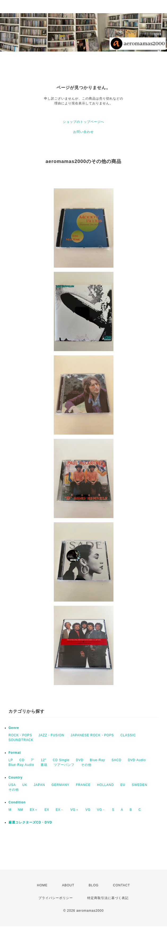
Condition (17, 802)
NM (20, 810)
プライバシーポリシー (55, 898)
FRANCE (83, 785)
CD (21, 760)
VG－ (101, 810)
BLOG (94, 885)
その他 (86, 765)
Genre (13, 728)
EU (122, 785)
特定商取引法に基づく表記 (108, 898)
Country (15, 777)
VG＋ (74, 810)
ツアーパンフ (64, 765)
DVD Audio (137, 760)
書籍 (44, 765)
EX (47, 810)
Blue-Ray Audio (21, 765)
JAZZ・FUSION (51, 735)
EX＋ (34, 810)
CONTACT (121, 885)
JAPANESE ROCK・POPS (92, 735)
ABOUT (68, 885)
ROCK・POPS (20, 735)
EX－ (60, 810)
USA (12, 785)
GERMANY (60, 785)
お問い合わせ (83, 132)
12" (43, 760)
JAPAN (39, 785)
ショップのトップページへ (83, 122)
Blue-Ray (97, 760)
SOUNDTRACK (20, 740)
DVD (79, 760)
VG (87, 810)
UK (24, 785)
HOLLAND (105, 785)
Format (14, 753)
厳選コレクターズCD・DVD (30, 822)
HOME (42, 885)
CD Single (61, 760)
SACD (116, 760)
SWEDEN (139, 785)
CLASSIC (128, 735)
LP (10, 760)
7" (32, 760)
